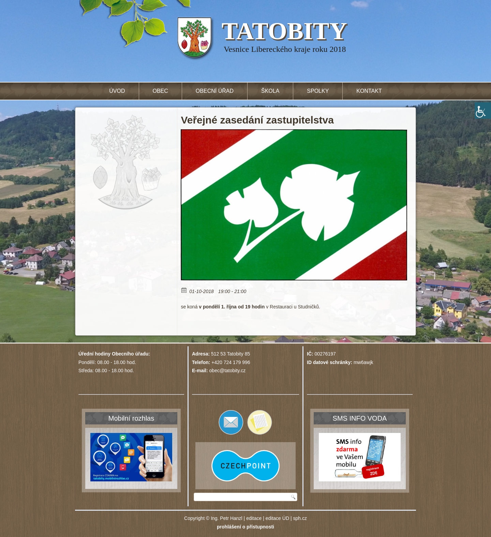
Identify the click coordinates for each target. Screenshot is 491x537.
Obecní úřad (215, 91)
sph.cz (300, 518)
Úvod (117, 91)
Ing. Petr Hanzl (226, 518)
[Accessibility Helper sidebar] (483, 110)
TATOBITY (284, 31)
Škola (270, 91)
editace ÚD (277, 518)
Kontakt (369, 91)
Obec (160, 91)
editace (254, 518)
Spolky (318, 91)
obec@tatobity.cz (227, 370)
